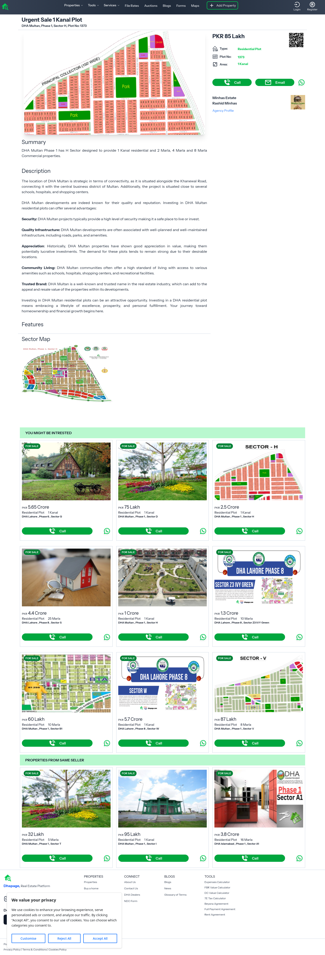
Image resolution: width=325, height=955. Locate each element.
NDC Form (130, 901)
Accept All (100, 938)
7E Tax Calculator (215, 898)
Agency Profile (223, 111)
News (167, 888)
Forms (181, 6)
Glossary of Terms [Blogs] (175, 894)
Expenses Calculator (217, 882)
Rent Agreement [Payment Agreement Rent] (214, 914)
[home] (5, 6)
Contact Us (131, 888)
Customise (28, 938)
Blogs (167, 6)
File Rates (132, 6)
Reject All (64, 938)
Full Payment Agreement (219, 909)
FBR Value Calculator (217, 887)
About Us (130, 882)
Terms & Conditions (34, 949)
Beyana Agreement (216, 903)
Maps (195, 6)
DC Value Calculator (216, 893)
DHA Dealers (132, 894)
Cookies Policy (58, 949)
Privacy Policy (12, 949)
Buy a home (91, 888)
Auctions (150, 6)
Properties (90, 882)
